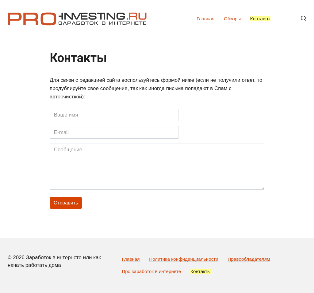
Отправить (66, 202)
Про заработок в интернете (151, 271)
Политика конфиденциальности (183, 259)
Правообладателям (249, 259)
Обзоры (232, 18)
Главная (205, 18)
